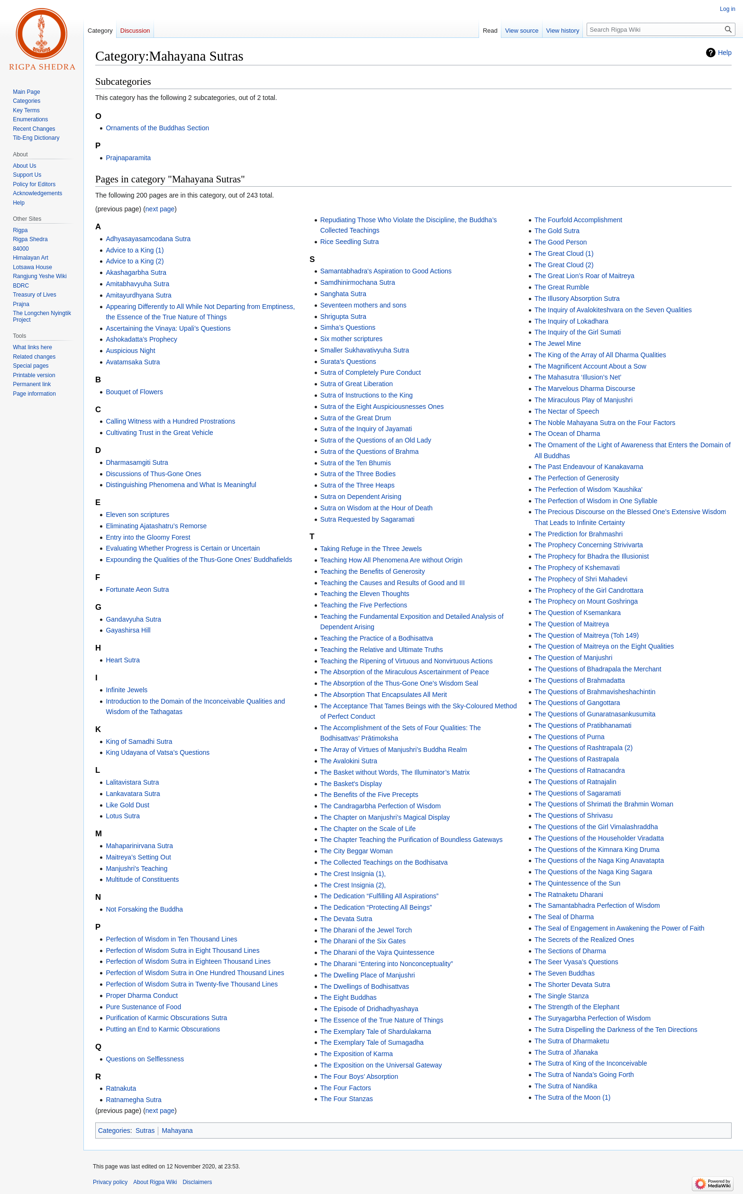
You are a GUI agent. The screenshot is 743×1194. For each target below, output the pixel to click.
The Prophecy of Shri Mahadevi (581, 579)
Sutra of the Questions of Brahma (369, 451)
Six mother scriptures (351, 339)
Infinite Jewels (126, 690)
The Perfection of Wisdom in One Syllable (596, 501)
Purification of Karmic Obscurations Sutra (166, 1018)
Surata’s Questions (348, 361)
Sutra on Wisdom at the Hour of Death (376, 508)
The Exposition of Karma (356, 1054)
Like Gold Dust (127, 805)
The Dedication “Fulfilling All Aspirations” (379, 896)
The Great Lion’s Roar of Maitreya (584, 276)
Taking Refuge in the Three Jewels (371, 548)
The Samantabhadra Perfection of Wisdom (597, 905)
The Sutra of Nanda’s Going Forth (584, 1074)
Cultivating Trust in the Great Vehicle (159, 432)
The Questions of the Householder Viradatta (599, 838)
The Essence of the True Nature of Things (382, 1020)
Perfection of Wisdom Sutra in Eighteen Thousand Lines (188, 961)
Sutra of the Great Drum (355, 418)
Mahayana (177, 1130)
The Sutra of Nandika (566, 1086)
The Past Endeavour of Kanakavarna (589, 466)
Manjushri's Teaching (136, 868)
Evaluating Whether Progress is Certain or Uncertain (183, 548)
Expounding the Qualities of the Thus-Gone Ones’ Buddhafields (199, 559)
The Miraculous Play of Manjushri (584, 400)
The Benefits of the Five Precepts (369, 794)
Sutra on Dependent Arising (360, 496)
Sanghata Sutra (343, 294)
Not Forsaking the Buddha (144, 909)
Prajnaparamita (128, 158)
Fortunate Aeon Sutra (137, 589)
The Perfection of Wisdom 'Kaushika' (589, 489)
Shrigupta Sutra (343, 316)
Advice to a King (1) (134, 250)
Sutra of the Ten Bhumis (355, 463)
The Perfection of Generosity (577, 478)
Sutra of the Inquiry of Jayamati (366, 429)
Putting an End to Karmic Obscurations (163, 1029)
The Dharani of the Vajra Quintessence (377, 952)
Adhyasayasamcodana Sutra (148, 239)
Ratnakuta (121, 1088)
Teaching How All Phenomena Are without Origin (391, 560)
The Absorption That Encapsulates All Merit (383, 694)
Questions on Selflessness (145, 1059)
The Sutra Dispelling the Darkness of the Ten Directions (616, 1029)
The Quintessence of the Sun (577, 883)
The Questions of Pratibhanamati (583, 725)
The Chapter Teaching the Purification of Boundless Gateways (411, 839)
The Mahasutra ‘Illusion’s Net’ (578, 377)
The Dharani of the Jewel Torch (366, 930)
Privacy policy (110, 1182)
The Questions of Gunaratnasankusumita (595, 714)
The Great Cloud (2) (564, 265)
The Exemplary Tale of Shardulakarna (375, 1031)
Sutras (145, 1130)
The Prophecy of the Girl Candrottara (589, 590)
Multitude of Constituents (142, 879)
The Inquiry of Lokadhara (571, 321)
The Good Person (561, 242)
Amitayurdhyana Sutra (139, 295)
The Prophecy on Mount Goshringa (586, 601)
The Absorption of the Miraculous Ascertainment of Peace (404, 672)
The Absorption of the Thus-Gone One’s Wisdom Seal (399, 683)
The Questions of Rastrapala (577, 759)
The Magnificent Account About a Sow (590, 366)
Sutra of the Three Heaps (357, 485)
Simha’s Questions (347, 327)
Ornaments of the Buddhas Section (157, 128)
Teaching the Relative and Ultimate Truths (381, 649)
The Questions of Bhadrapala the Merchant (598, 669)
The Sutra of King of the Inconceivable (591, 1063)
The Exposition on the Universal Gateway (381, 1065)
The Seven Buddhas (565, 973)
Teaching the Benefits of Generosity (372, 571)
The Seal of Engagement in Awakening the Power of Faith (620, 928)
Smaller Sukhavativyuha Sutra (364, 350)
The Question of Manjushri (573, 657)
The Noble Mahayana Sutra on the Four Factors (605, 422)
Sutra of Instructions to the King (366, 395)
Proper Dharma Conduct (142, 995)
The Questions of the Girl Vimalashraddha (596, 827)
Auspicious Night (130, 350)
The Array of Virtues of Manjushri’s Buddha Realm (393, 749)
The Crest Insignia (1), (353, 873)
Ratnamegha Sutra (134, 1100)
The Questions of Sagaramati (578, 793)
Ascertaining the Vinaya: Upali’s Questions (168, 328)
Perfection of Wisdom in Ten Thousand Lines (171, 939)
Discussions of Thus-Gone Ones (153, 474)
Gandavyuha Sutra (133, 619)
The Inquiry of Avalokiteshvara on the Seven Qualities (613, 310)
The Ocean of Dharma (567, 433)
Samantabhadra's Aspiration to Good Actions (386, 271)
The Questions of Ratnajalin (575, 782)
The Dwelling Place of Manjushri (367, 975)
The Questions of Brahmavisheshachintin (595, 692)
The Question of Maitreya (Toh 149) (587, 635)
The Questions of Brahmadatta (580, 680)
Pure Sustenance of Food (143, 1007)
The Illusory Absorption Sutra (577, 298)
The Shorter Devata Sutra (572, 984)
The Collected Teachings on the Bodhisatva (384, 862)
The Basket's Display (351, 783)
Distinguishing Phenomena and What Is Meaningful (181, 484)
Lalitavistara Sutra (132, 782)
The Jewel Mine (558, 343)
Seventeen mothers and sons (363, 305)
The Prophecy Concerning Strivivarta (589, 545)
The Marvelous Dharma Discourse (585, 388)
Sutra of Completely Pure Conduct (370, 372)
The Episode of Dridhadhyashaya (369, 1009)
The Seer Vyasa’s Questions (576, 962)
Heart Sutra (123, 660)
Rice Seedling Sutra (349, 241)
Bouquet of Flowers (134, 392)
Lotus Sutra (123, 816)
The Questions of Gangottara (577, 702)
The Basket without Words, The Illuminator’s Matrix (395, 772)
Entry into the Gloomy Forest (148, 537)
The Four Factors (345, 1088)
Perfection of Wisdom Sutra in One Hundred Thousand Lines (195, 973)
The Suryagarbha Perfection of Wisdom (593, 1018)
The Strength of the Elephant (577, 1007)
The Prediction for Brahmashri (579, 534)
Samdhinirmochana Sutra (357, 282)
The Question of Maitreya (572, 624)
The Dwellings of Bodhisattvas (364, 986)
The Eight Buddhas (348, 997)
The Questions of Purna (570, 737)
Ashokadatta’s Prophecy (141, 339)
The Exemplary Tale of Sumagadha (372, 1042)
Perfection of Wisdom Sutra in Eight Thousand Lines (182, 950)
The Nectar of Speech (567, 411)
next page (160, 209)
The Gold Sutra (557, 231)
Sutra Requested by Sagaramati (367, 519)
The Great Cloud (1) (564, 253)
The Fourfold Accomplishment (578, 220)
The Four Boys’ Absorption (359, 1076)
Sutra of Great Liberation (356, 384)
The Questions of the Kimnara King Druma (597, 849)
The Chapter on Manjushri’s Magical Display (385, 817)
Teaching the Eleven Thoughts (364, 593)
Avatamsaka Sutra (133, 362)
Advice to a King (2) (134, 261)
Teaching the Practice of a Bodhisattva (376, 638)
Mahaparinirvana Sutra (139, 846)
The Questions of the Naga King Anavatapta (599, 860)
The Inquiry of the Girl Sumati (578, 332)
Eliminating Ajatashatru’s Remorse (156, 526)
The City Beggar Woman (356, 851)
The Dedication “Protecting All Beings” (376, 907)
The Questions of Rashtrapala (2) (584, 747)
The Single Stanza (562, 996)
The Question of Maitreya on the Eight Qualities (604, 646)
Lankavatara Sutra (133, 793)
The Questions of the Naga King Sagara (593, 872)
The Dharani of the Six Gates (363, 941)
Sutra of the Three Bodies (358, 474)
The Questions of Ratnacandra (580, 770)
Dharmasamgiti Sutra (137, 462)
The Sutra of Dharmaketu (572, 1041)
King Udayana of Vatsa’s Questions (157, 752)
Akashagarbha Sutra (136, 272)
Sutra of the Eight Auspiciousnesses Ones (382, 406)
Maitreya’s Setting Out (138, 857)
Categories (114, 1130)
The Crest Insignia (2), (353, 885)
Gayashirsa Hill (128, 630)
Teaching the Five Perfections (364, 605)
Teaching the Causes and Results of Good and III (392, 583)
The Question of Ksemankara (578, 612)
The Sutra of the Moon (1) (572, 1097)
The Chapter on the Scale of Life (368, 828)
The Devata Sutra (346, 919)
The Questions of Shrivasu (574, 815)
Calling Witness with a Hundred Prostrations (170, 421)
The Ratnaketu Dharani (569, 894)
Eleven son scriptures (137, 514)
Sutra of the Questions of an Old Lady (375, 440)
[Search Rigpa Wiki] (661, 29)
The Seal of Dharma (564, 917)
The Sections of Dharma (570, 951)
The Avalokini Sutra (348, 761)
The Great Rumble (562, 287)
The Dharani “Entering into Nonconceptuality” (386, 964)
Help (725, 52)
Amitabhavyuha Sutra (137, 284)
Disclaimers (197, 1182)
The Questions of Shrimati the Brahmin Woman (604, 804)
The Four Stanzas (346, 1099)
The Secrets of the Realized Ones (584, 939)
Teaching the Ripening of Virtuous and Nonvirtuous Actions (406, 661)
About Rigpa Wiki (155, 1182)
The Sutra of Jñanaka (566, 1052)
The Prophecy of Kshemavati (577, 567)
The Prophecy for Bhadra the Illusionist (592, 556)
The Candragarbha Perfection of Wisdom (380, 806)
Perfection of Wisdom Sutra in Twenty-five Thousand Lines (192, 984)
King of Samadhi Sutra (139, 741)
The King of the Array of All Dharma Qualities (600, 355)
